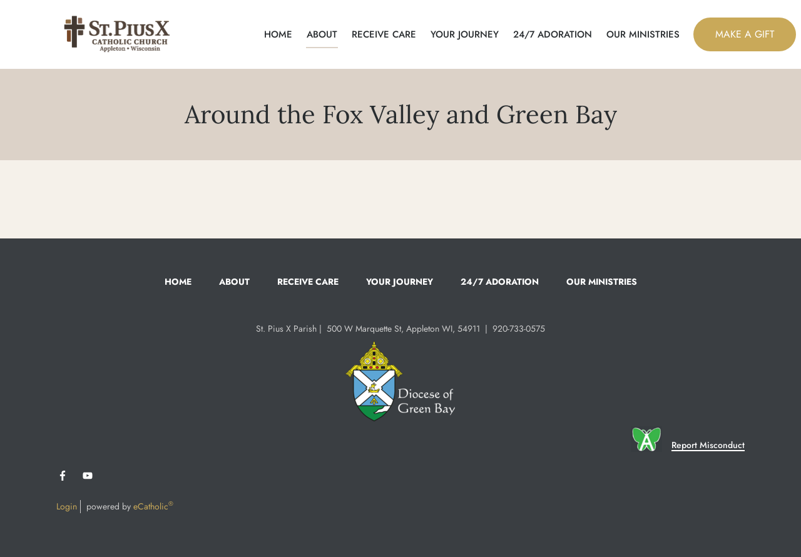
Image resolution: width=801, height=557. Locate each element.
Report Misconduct (708, 445)
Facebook (62, 476)
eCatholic (153, 506)
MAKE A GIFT (744, 34)
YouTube (87, 476)
